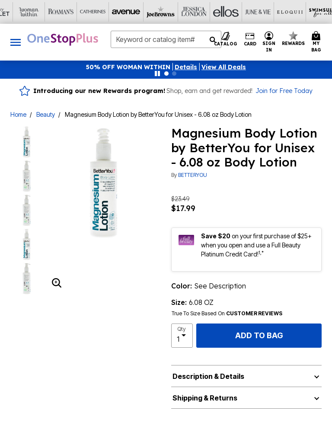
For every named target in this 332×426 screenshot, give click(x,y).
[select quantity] (182, 336)
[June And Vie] (150, 12)
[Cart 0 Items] (317, 42)
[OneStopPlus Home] (62, 39)
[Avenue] (22, 12)
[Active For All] (246, 12)
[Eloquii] (182, 12)
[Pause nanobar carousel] (157, 73)
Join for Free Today (284, 91)
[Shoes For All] (310, 12)
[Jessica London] (86, 12)
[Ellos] (118, 12)
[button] (186, 67)
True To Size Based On (227, 314)
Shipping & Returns (204, 398)
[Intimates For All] (278, 12)
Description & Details (208, 376)
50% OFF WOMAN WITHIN (128, 67)
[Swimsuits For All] (214, 12)
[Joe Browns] (54, 12)
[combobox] (166, 39)
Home (18, 114)
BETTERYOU (192, 175)
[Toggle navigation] (15, 42)
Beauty (45, 114)
